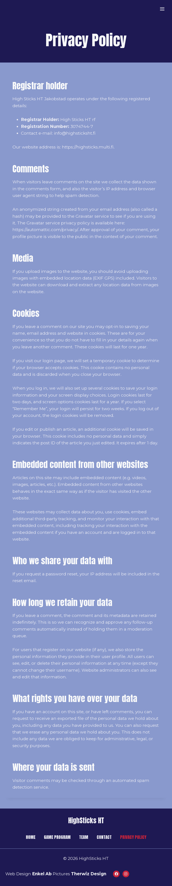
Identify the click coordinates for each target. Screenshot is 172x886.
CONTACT (104, 837)
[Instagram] (126, 874)
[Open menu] (162, 9)
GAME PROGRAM (57, 837)
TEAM (83, 837)
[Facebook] (116, 874)
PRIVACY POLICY (133, 837)
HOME (30, 837)
